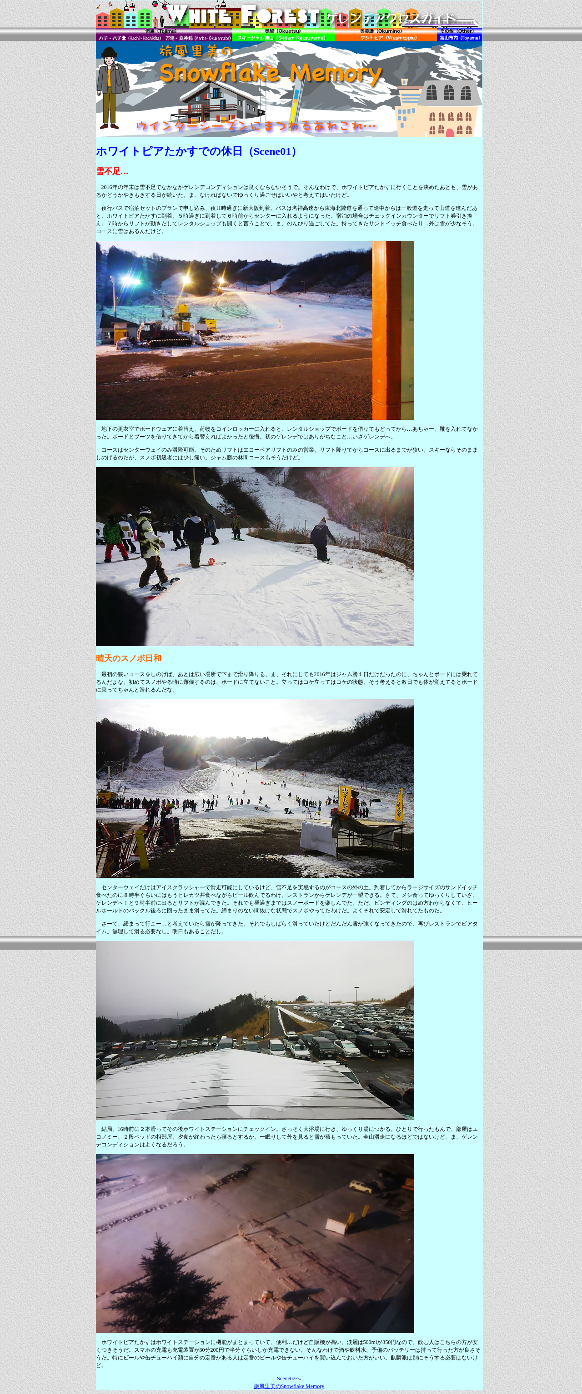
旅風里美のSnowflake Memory (289, 1386)
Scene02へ (289, 1378)
